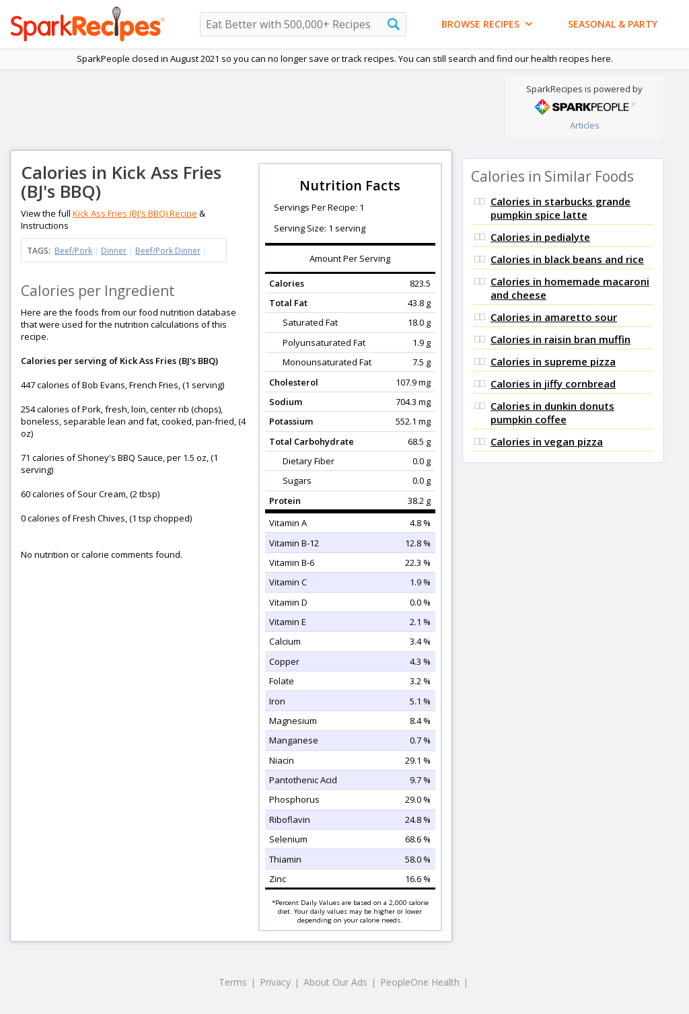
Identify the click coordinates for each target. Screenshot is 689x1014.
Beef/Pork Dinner (168, 250)
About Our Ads (335, 982)
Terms (233, 982)
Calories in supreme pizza (553, 361)
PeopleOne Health (420, 982)
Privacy (275, 982)
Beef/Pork (73, 250)
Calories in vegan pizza (547, 441)
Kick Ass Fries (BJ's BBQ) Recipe (135, 213)
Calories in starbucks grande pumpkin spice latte (560, 207)
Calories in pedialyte (540, 237)
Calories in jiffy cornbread (553, 383)
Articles (585, 125)
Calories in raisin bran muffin (560, 339)
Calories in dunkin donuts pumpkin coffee (552, 412)
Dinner (113, 250)
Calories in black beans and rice (567, 259)
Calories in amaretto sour (554, 317)
